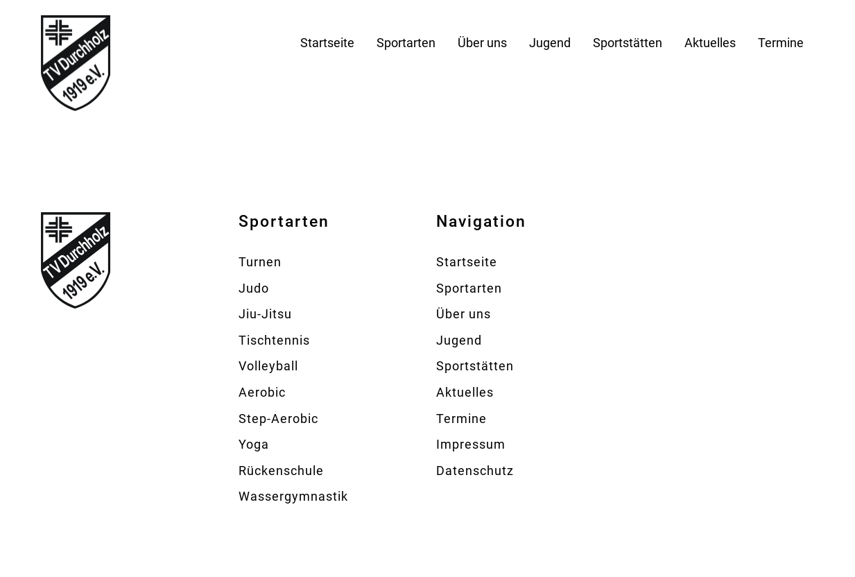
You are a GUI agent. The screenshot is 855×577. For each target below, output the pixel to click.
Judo (254, 288)
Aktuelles (710, 42)
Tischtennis (274, 340)
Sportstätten (627, 42)
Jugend (550, 42)
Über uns (482, 42)
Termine (781, 42)
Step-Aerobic (278, 418)
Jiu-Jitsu (265, 314)
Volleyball (268, 366)
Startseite (327, 42)
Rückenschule (281, 470)
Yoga (254, 444)
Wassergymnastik (293, 496)
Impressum (471, 444)
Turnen (260, 262)
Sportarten (406, 42)
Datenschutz (475, 470)
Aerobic (262, 392)
